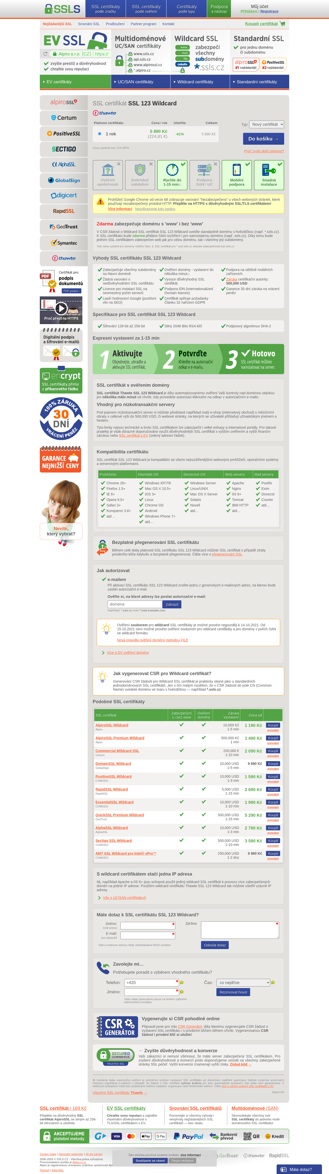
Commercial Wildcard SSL (117, 751)
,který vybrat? (61, 531)
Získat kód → (241, 1064)
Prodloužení (115, 24)
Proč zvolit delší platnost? (264, 151)
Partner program (143, 24)
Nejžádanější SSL (57, 24)
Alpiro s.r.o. (79, 1162)
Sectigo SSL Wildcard (113, 841)
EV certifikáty (59, 82)
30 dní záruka (94, 1154)
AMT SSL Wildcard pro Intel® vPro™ (126, 853)
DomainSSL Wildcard (113, 764)
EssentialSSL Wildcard (114, 802)
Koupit (273, 725)
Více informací (120, 209)
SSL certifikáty (105, 8)
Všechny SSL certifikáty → (120, 1093)
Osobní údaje (48, 1154)
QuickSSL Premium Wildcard (119, 815)
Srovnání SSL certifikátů (195, 1108)
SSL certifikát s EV (133, 436)
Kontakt (168, 24)
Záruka (231, 279)
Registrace (269, 11)
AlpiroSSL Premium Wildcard (119, 738)
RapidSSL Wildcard (111, 789)
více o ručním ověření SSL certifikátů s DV (248, 1086)
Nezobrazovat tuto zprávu (155, 209)
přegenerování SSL (227, 554)
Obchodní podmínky (70, 1154)
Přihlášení (249, 11)
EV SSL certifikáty (126, 1108)
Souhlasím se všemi (150, 1160)
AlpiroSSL (58, 1170)
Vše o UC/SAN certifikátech (124, 898)
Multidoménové (255, 1108)
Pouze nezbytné (182, 1160)
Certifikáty (187, 8)
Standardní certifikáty (257, 82)
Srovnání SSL (89, 24)
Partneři (45, 1170)
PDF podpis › (71, 290)
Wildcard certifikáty (195, 82)
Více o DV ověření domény (128, 653)
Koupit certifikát (261, 23)
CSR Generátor (190, 1027)
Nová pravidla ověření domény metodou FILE (152, 640)
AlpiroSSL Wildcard (111, 725)
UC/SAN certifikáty (135, 82)
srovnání (273, 730)
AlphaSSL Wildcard (111, 828)
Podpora (219, 8)
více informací (190, 1155)
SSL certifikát (63, 1108)
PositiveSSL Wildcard (113, 776)
